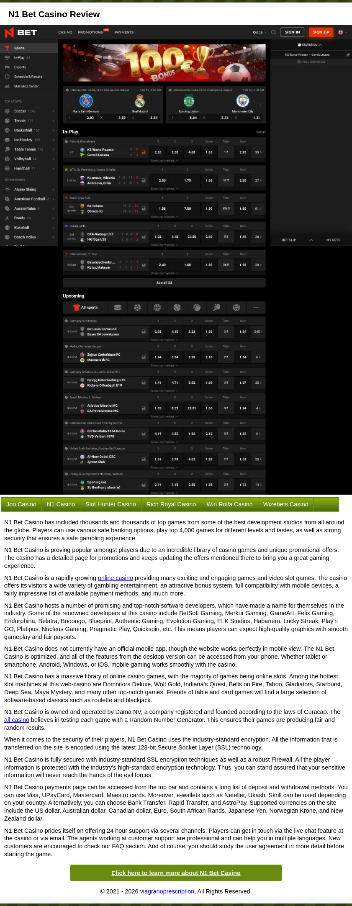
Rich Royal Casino (171, 504)
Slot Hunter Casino (110, 504)
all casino (16, 719)
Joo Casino (21, 504)
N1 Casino (61, 504)
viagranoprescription (167, 891)
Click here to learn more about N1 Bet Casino (176, 873)
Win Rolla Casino (229, 504)
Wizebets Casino (285, 504)
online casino (115, 578)
